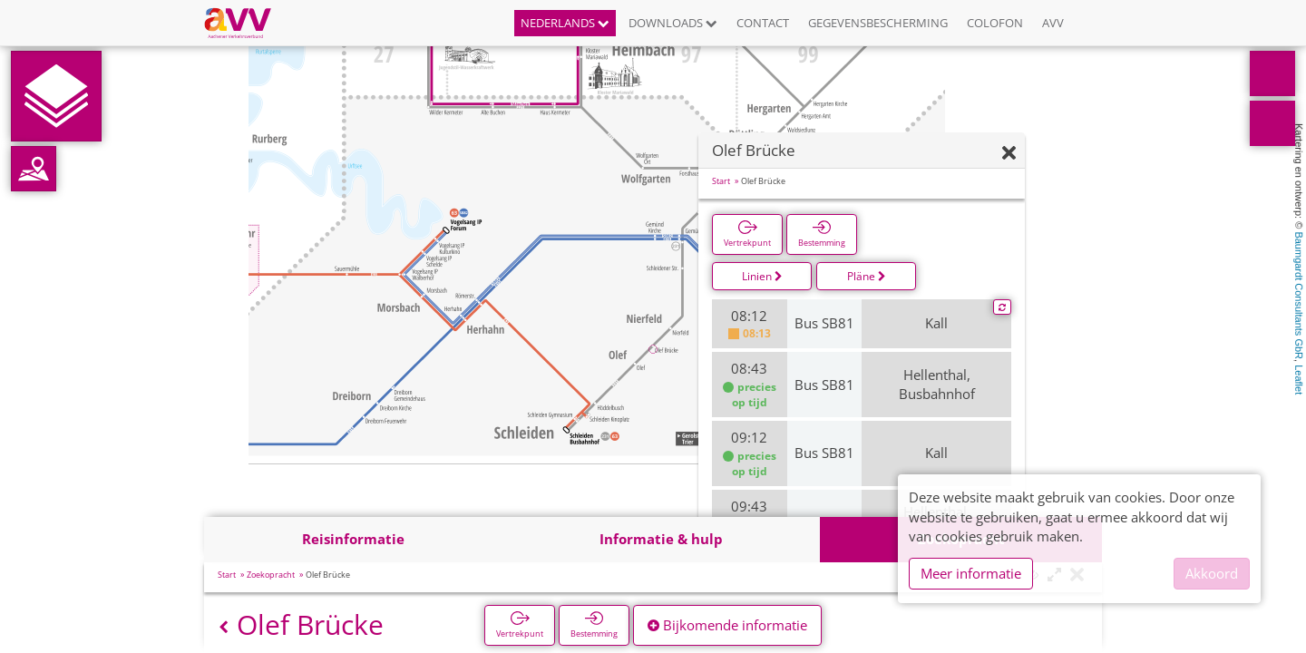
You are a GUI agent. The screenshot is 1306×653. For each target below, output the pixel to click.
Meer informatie (971, 573)
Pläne (866, 276)
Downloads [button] (673, 23)
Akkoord (1211, 573)
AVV (1053, 23)
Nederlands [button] (565, 23)
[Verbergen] (1009, 153)
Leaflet (1298, 380)
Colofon (995, 23)
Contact (762, 23)
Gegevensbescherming (878, 23)
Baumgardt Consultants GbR (1298, 295)
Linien (762, 276)
